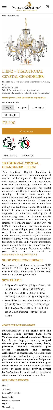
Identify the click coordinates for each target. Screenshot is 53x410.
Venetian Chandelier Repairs (11, 402)
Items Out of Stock (13, 15)
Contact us (6, 389)
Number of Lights (10, 102)
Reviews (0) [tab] (27, 155)
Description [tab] (11, 155)
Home (4, 15)
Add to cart (27, 131)
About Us (6, 385)
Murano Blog (7, 407)
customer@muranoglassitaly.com (19, 254)
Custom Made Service (11, 393)
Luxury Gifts (7, 397)
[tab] (11, 155)
